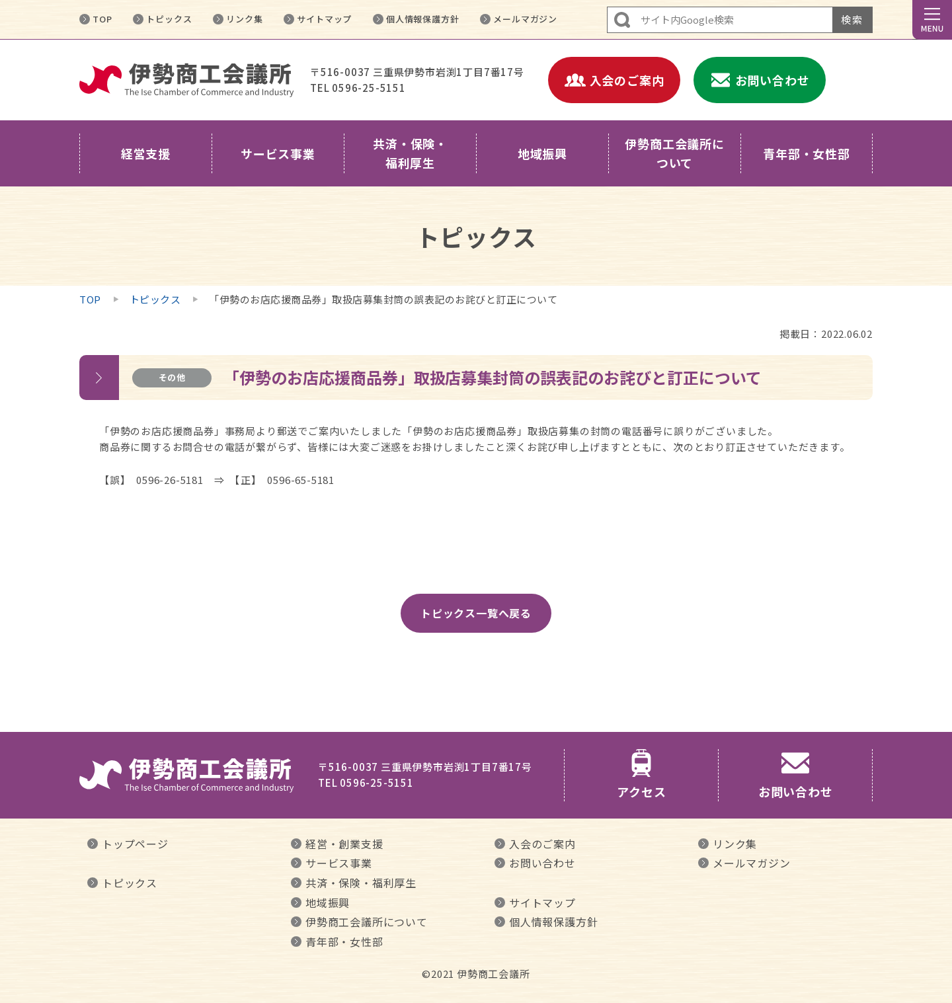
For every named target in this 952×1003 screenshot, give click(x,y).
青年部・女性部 (344, 941)
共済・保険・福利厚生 (360, 883)
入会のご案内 (542, 844)
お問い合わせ (542, 863)
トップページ (135, 844)
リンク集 (244, 19)
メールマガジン (525, 19)
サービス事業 (338, 863)
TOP (102, 19)
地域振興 (327, 902)
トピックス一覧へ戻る (476, 613)
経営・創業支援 (344, 844)
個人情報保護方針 (422, 19)
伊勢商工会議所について (366, 922)
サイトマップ (324, 19)
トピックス (169, 19)
